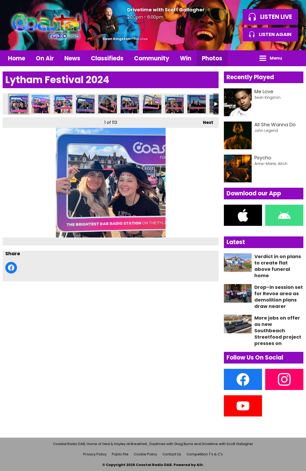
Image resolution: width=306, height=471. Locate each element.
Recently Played (250, 77)
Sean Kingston (116, 38)
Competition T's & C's (205, 454)
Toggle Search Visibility (295, 58)
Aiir (200, 464)
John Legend (266, 130)
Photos (212, 58)
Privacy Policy (95, 454)
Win (185, 58)
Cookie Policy (145, 454)
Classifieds (107, 58)
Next (205, 121)
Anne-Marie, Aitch (270, 163)
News (72, 58)
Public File (120, 454)
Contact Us (171, 454)
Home (16, 58)
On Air (45, 58)
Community (151, 58)
